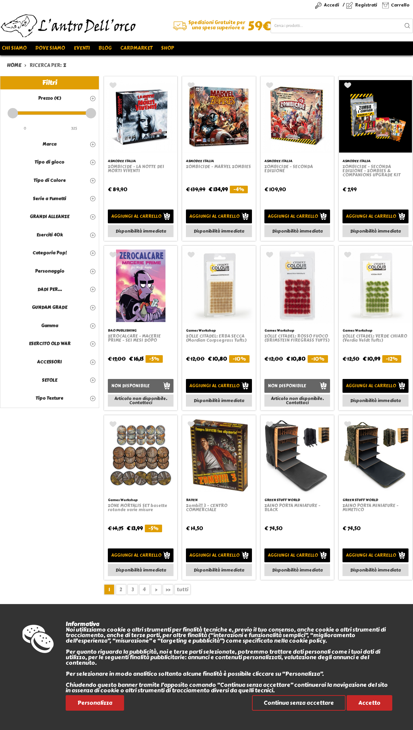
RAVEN (191, 500)
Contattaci (140, 403)
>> (168, 589)
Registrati (366, 5)
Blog (105, 48)
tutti (182, 589)
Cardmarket (136, 48)
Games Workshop (201, 330)
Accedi (331, 5)
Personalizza (94, 703)
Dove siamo (50, 48)
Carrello (400, 5)
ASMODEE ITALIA (122, 161)
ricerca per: (47, 65)
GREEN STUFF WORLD (282, 500)
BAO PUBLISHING (122, 330)
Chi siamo (14, 48)
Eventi (82, 48)
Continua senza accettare (299, 703)
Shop (167, 48)
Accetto (369, 703)
